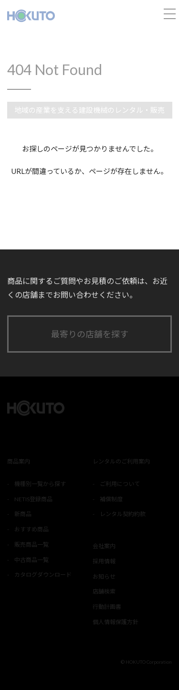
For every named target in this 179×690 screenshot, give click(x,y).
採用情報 (104, 561)
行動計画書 (107, 606)
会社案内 (104, 546)
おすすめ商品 (31, 529)
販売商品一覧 (31, 544)
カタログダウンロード (43, 574)
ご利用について (120, 483)
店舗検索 (104, 591)
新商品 (23, 514)
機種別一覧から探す (40, 483)
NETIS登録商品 (33, 499)
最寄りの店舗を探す (89, 334)
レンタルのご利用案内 (121, 461)
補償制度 (111, 499)
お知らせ (104, 576)
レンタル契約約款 (123, 514)
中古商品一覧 (31, 559)
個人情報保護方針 (115, 621)
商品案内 (18, 461)
